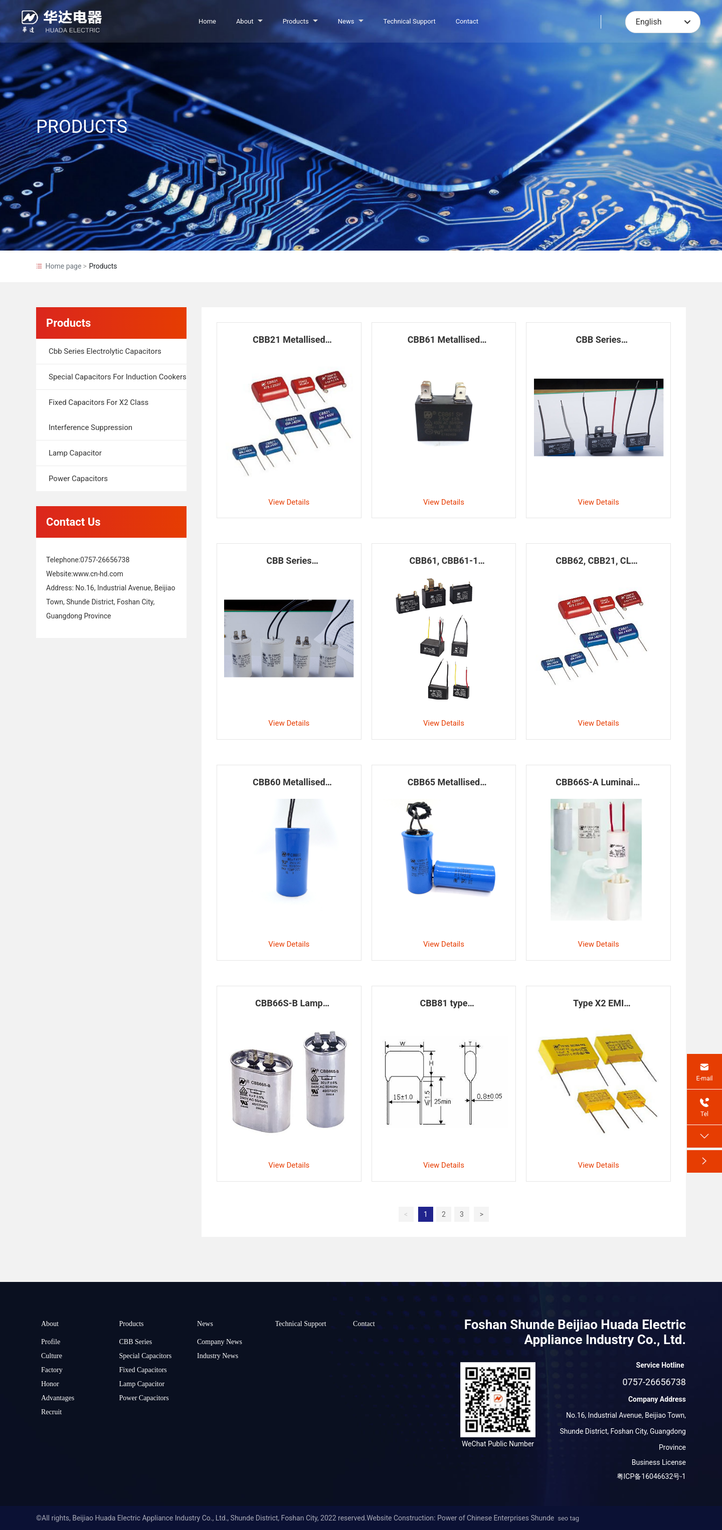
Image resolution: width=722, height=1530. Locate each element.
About (249, 21)
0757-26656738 (104, 560)
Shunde (542, 1518)
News (351, 21)
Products (300, 21)
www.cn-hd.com (98, 574)
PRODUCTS (81, 126)
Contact (467, 21)
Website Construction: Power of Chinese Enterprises (448, 1518)
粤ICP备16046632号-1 (651, 1476)
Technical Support (410, 21)
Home (207, 21)
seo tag (568, 1518)
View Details (288, 502)
